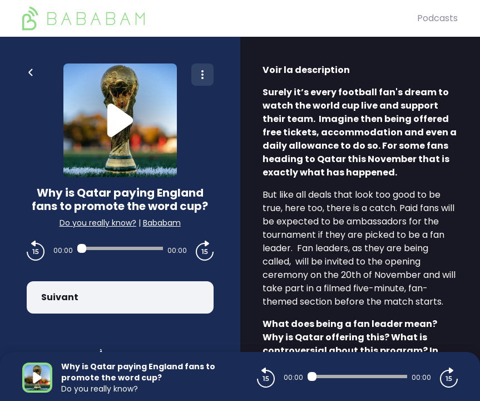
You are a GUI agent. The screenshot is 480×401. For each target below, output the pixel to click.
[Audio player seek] (120, 248)
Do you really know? (98, 222)
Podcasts (437, 18)
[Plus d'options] (202, 74)
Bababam (162, 222)
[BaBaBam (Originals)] (219, 18)
